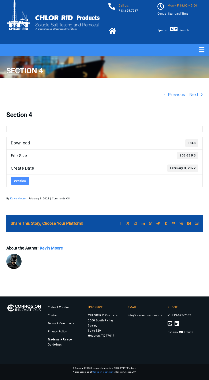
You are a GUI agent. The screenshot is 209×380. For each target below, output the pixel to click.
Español (173, 332)
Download (20, 180)
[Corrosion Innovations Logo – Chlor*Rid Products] (24, 303)
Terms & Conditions (61, 323)
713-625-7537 (181, 315)
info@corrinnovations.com (146, 315)
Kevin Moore (18, 198)
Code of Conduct (59, 307)
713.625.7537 (128, 10)
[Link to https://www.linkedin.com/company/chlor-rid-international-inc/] (177, 323)
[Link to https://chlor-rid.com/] (129, 30)
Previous (176, 94)
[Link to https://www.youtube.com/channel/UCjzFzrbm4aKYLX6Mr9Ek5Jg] (170, 323)
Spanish (162, 30)
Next (193, 94)
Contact (53, 315)
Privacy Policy (57, 331)
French (184, 30)
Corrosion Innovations (103, 372)
